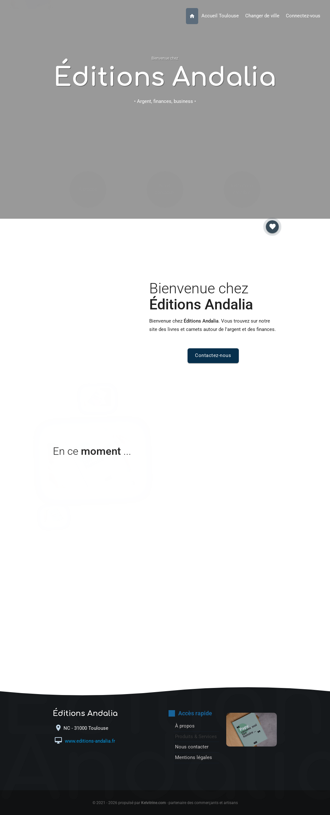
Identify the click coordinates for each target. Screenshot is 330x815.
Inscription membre (242, 152)
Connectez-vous (303, 16)
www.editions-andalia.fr (89, 741)
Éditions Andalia (164, 77)
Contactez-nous (213, 355)
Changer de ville (262, 16)
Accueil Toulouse (220, 16)
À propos (88, 152)
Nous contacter (165, 152)
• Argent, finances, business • (165, 101)
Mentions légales (193, 757)
